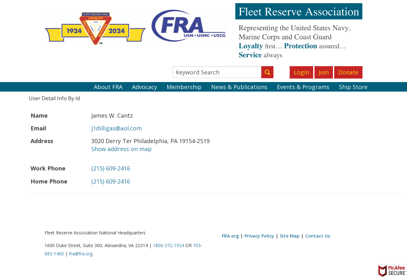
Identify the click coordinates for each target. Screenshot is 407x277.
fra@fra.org (81, 254)
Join (324, 72)
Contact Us (317, 236)
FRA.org (230, 236)
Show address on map (121, 149)
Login (301, 72)
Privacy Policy (259, 236)
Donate (348, 72)
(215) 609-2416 (110, 168)
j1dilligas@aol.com (116, 128)
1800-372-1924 (168, 245)
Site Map (290, 236)
